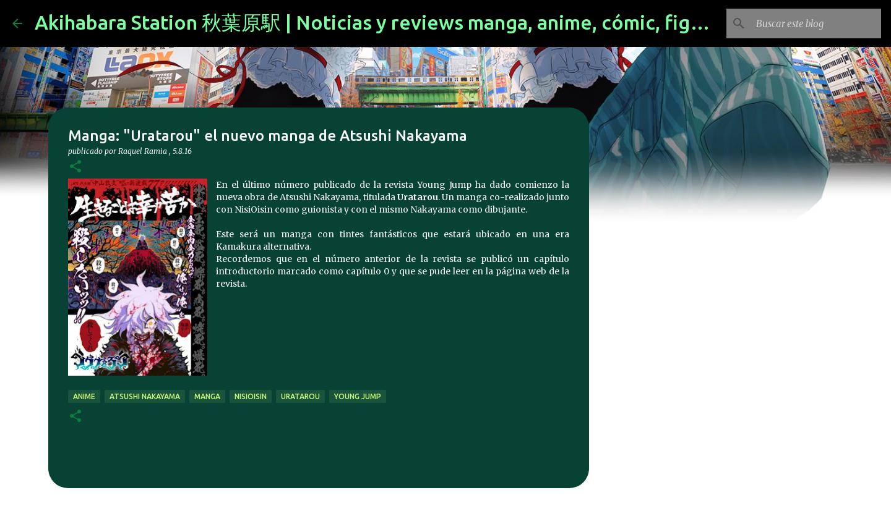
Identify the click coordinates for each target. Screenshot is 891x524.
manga (207, 396)
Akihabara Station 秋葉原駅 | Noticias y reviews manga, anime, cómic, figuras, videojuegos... (452, 22)
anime (84, 396)
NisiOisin (251, 396)
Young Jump (357, 396)
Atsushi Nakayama (145, 396)
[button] (75, 167)
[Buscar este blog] (816, 23)
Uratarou (300, 396)
